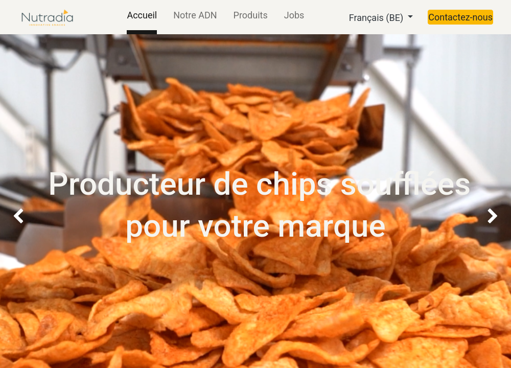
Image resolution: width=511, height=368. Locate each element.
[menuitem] (142, 17)
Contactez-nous (460, 17)
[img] (20, 141)
